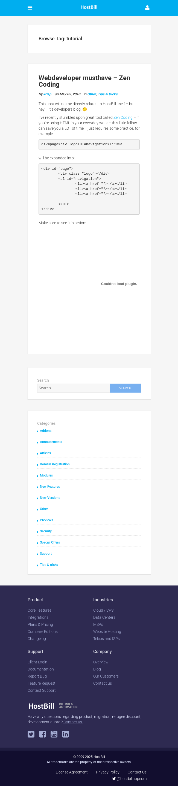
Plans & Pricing (40, 624)
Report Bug (37, 676)
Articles (45, 453)
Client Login (37, 662)
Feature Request (42, 683)
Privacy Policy (107, 772)
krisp (47, 94)
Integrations (38, 617)
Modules (46, 475)
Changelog (37, 638)
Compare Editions (43, 631)
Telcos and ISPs (106, 638)
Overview (101, 662)
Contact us (102, 683)
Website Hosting (107, 631)
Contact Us (137, 772)
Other (91, 94)
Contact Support (42, 690)
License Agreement (72, 772)
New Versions (50, 498)
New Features (50, 486)
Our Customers (106, 676)
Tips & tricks (108, 94)
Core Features (39, 610)
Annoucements (51, 442)
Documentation (41, 669)
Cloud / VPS (103, 610)
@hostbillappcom (129, 778)
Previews (46, 520)
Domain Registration (55, 464)
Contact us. (73, 722)
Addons (45, 431)
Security (46, 531)
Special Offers (50, 542)
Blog (97, 669)
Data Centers (104, 617)
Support (46, 554)
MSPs (98, 624)
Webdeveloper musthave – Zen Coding (84, 81)
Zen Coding (123, 117)
